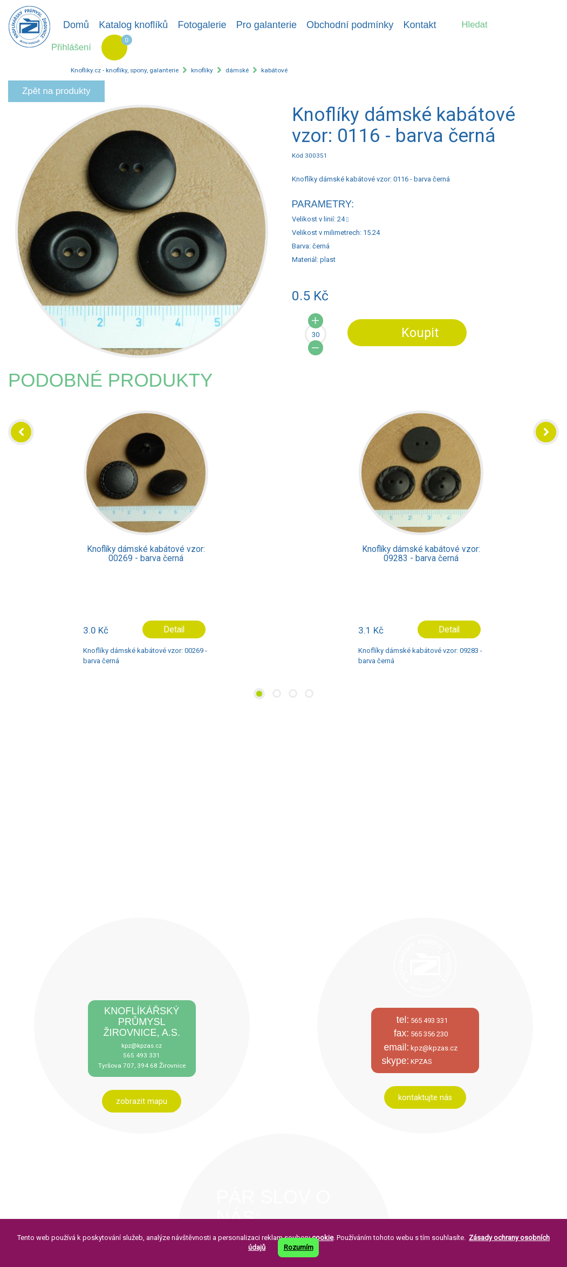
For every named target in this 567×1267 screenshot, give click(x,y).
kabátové (274, 70)
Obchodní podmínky (349, 24)
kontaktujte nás (425, 1097)
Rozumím (298, 1247)
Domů (76, 24)
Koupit (420, 332)
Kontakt (419, 24)
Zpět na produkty (56, 91)
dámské (237, 70)
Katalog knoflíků (133, 24)
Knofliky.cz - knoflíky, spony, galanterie (125, 70)
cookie (322, 1238)
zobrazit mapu (141, 1101)
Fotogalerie (202, 24)
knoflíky (202, 70)
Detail (174, 630)
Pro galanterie (266, 24)
